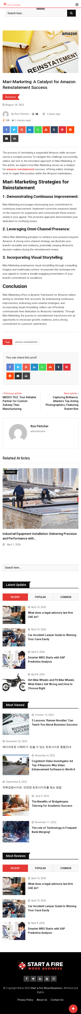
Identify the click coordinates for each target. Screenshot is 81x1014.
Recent (15, 597)
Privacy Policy (25, 999)
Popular (40, 597)
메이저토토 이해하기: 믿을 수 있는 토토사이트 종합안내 (37, 747)
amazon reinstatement (26, 342)
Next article (70, 393)
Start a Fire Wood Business (46, 988)
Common (65, 597)
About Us (42, 999)
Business (10, 97)
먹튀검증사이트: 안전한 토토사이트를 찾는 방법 (32, 787)
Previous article (13, 393)
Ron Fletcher (40, 426)
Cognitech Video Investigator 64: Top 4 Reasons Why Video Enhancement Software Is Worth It (53, 765)
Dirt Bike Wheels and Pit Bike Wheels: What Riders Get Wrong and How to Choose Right (51, 684)
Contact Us (57, 999)
